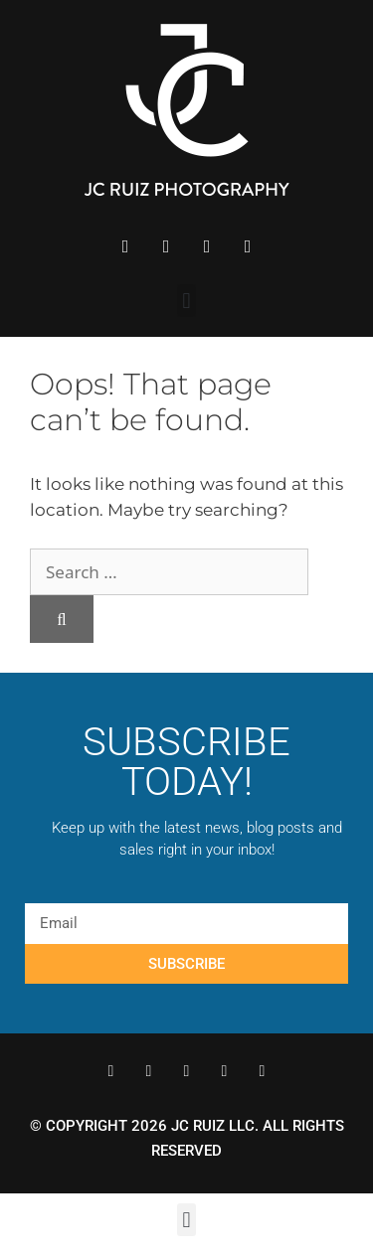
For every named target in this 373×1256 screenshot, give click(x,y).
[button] (186, 300)
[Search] (61, 619)
